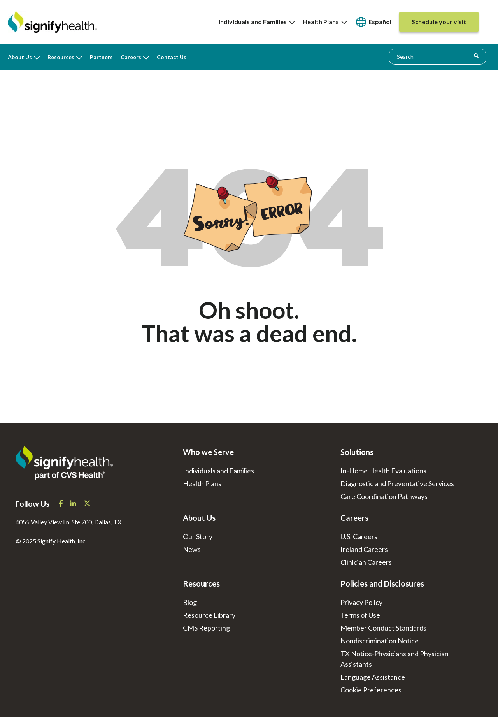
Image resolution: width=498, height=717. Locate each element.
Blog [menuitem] (190, 602)
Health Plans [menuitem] (325, 21)
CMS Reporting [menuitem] (206, 628)
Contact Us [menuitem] (171, 57)
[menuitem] (373, 22)
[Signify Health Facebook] (61, 504)
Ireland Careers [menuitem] (364, 549)
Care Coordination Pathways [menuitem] (384, 496)
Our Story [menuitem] (197, 536)
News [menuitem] (192, 549)
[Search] (476, 56)
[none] (257, 22)
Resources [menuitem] (60, 57)
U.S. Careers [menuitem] (358, 536)
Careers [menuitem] (131, 57)
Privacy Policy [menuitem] (361, 602)
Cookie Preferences (371, 689)
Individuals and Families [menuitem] (257, 21)
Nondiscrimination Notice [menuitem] (379, 640)
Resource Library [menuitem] (209, 615)
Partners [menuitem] (101, 57)
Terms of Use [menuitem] (360, 615)
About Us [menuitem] (20, 57)
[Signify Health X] (87, 504)
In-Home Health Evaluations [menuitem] (383, 470)
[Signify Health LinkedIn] (73, 504)
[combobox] (437, 56)
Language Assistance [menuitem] (372, 677)
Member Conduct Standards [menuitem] (383, 628)
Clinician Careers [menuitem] (366, 562)
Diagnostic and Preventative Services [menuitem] (397, 483)
